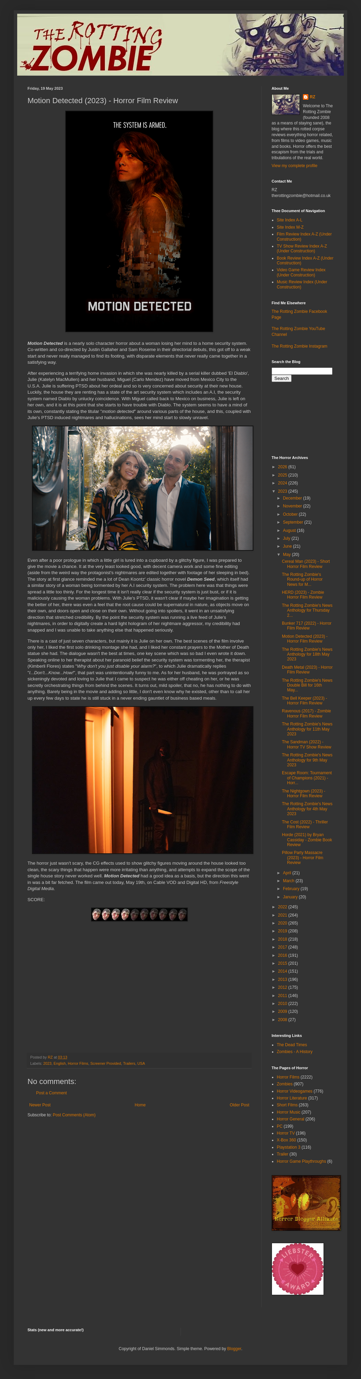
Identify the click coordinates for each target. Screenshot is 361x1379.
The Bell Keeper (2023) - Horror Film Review (304, 700)
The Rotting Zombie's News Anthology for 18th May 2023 (307, 654)
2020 (283, 923)
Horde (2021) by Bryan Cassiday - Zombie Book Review (307, 839)
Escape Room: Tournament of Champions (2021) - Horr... (307, 777)
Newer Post (40, 1105)
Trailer (282, 1154)
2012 (283, 987)
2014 (283, 971)
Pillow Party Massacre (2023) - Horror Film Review (302, 857)
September (293, 522)
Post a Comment (51, 1093)
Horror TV (286, 1133)
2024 (283, 483)
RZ (312, 97)
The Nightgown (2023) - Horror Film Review (303, 793)
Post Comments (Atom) (74, 1115)
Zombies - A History (295, 1051)
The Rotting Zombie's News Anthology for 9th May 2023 (307, 760)
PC (280, 1126)
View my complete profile (294, 165)
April (287, 873)
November (293, 506)
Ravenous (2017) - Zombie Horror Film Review (306, 713)
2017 (283, 947)
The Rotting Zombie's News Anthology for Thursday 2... (307, 610)
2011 (283, 995)
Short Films (287, 1105)
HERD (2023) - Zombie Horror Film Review (303, 595)
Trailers (129, 1063)
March (289, 880)
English (60, 1063)
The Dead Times (292, 1044)
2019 (283, 931)
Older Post (239, 1105)
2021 (283, 915)
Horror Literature (292, 1098)
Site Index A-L (290, 220)
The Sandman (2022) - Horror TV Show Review (306, 744)
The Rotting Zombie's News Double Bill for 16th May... (307, 685)
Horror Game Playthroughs (301, 1161)
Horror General (290, 1119)
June (288, 546)
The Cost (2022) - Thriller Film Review (305, 824)
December (293, 498)
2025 (283, 475)
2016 (283, 955)
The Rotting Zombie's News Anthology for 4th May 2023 (307, 808)
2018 (283, 939)
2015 (283, 963)
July (287, 538)
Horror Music (288, 1112)
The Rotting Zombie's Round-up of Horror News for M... (302, 579)
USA (141, 1063)
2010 (283, 1003)
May (287, 554)
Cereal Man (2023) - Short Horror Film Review (306, 564)
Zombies (285, 1084)
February (291, 888)
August (290, 530)
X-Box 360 (286, 1140)
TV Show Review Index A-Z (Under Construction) (302, 248)
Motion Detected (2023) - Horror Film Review (305, 639)
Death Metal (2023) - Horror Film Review (307, 670)
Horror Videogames (295, 1091)
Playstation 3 (288, 1147)
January (291, 897)
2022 (283, 907)
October (291, 514)
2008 (283, 1019)
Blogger (234, 1348)
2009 (283, 1011)
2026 (283, 466)
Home (140, 1105)
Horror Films (78, 1063)
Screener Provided (105, 1063)
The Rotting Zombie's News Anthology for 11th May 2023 (307, 729)
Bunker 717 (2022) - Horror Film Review (306, 626)
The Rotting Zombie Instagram (299, 346)
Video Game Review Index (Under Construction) (301, 272)
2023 (47, 1063)
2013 (283, 979)
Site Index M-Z (290, 227)
